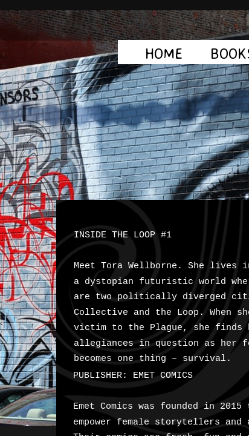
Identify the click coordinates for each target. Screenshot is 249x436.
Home (164, 53)
